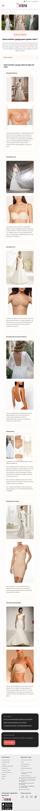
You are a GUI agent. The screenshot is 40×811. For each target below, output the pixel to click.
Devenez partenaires (26, 768)
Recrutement (24, 766)
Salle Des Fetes (6, 760)
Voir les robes (9, 742)
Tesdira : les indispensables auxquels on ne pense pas (18, 719)
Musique (4, 774)
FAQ (22, 770)
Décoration (5, 768)
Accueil (2, 11)
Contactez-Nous (25, 764)
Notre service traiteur (25, 789)
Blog (7, 11)
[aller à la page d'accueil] (21, 8)
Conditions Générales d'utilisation (26, 773)
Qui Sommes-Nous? (26, 760)
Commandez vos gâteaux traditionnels (27, 787)
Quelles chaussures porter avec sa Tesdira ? (15, 722)
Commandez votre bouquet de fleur (28, 781)
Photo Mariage (5, 762)
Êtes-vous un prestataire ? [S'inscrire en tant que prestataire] (31, 1)
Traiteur (4, 764)
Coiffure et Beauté (6, 772)
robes (7, 139)
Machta (4, 776)
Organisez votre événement (28, 778)
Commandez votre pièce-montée (27, 784)
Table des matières (7, 57)
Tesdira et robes (6, 770)
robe (30, 468)
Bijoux (3, 778)
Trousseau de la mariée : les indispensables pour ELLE (18, 725)
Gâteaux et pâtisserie (7, 766)
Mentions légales (25, 775)
